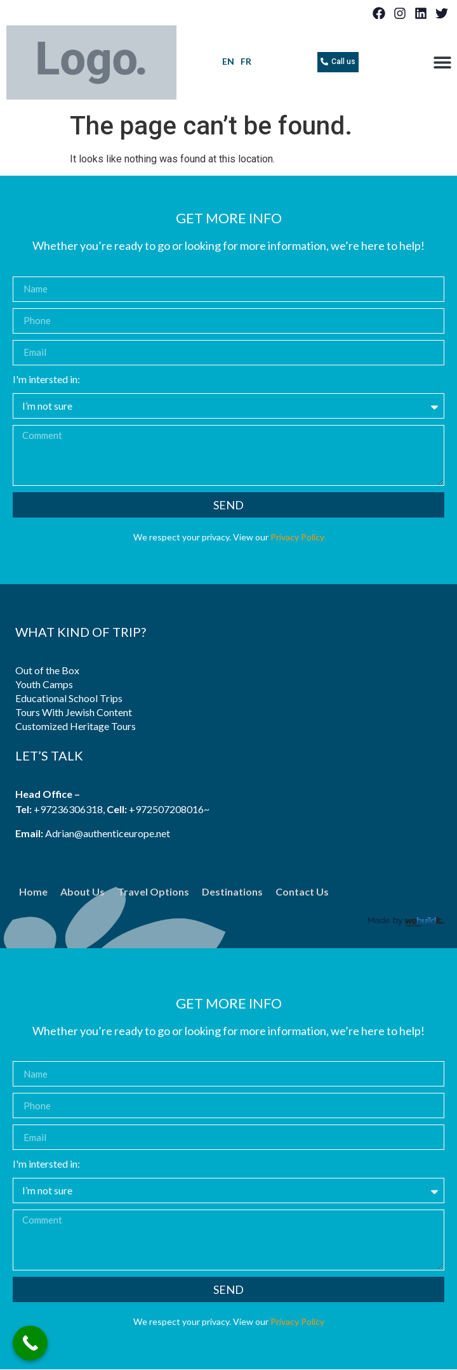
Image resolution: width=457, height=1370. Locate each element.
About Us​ (82, 891)
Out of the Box (47, 670)
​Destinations (232, 891)
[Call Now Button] (30, 1343)
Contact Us (302, 891)
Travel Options (153, 891)
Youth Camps (44, 684)
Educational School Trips (69, 698)
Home (33, 891)
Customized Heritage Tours (75, 726)
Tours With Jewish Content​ (73, 712)
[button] (442, 62)
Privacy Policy (297, 537)
